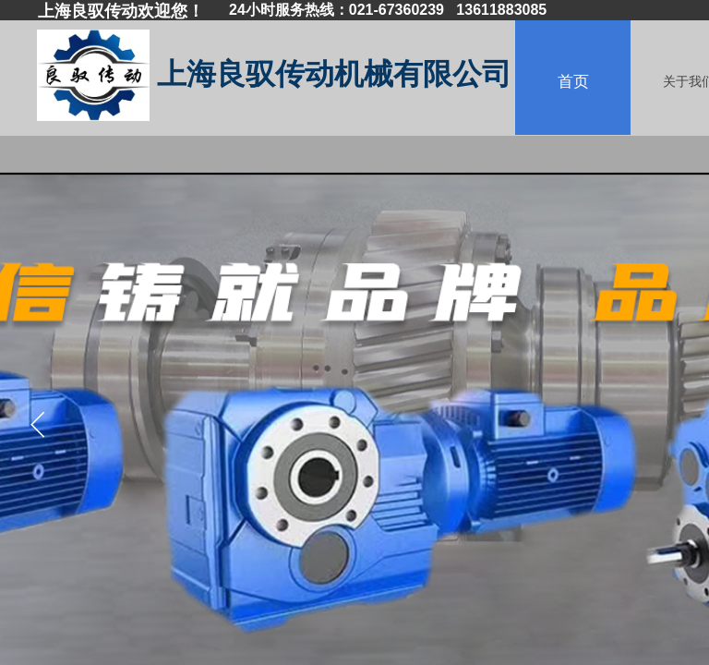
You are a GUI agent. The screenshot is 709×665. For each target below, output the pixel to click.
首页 (573, 82)
